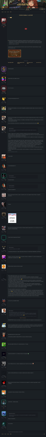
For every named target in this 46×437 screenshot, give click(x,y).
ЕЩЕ (26, 65)
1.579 (5, 208)
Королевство (22, 9)
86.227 (5, 25)
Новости (16, 9)
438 (5, 367)
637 (5, 251)
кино (11, 17)
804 (5, 160)
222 (5, 348)
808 (5, 73)
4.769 (5, 93)
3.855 (5, 189)
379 (5, 112)
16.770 (5, 406)
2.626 (5, 132)
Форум (27, 9)
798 (5, 329)
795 (5, 270)
